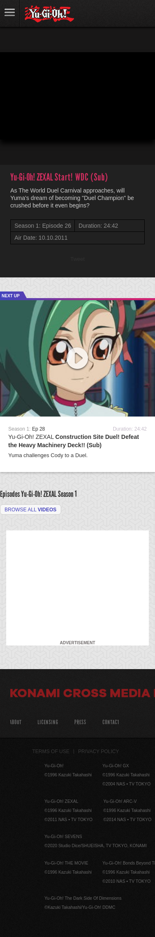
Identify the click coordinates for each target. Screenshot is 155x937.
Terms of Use (50, 751)
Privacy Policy (98, 751)
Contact (111, 722)
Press (80, 722)
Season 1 (67, 494)
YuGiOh (49, 14)
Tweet (77, 259)
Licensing (48, 722)
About (15, 722)
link (10, 13)
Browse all (31, 510)
